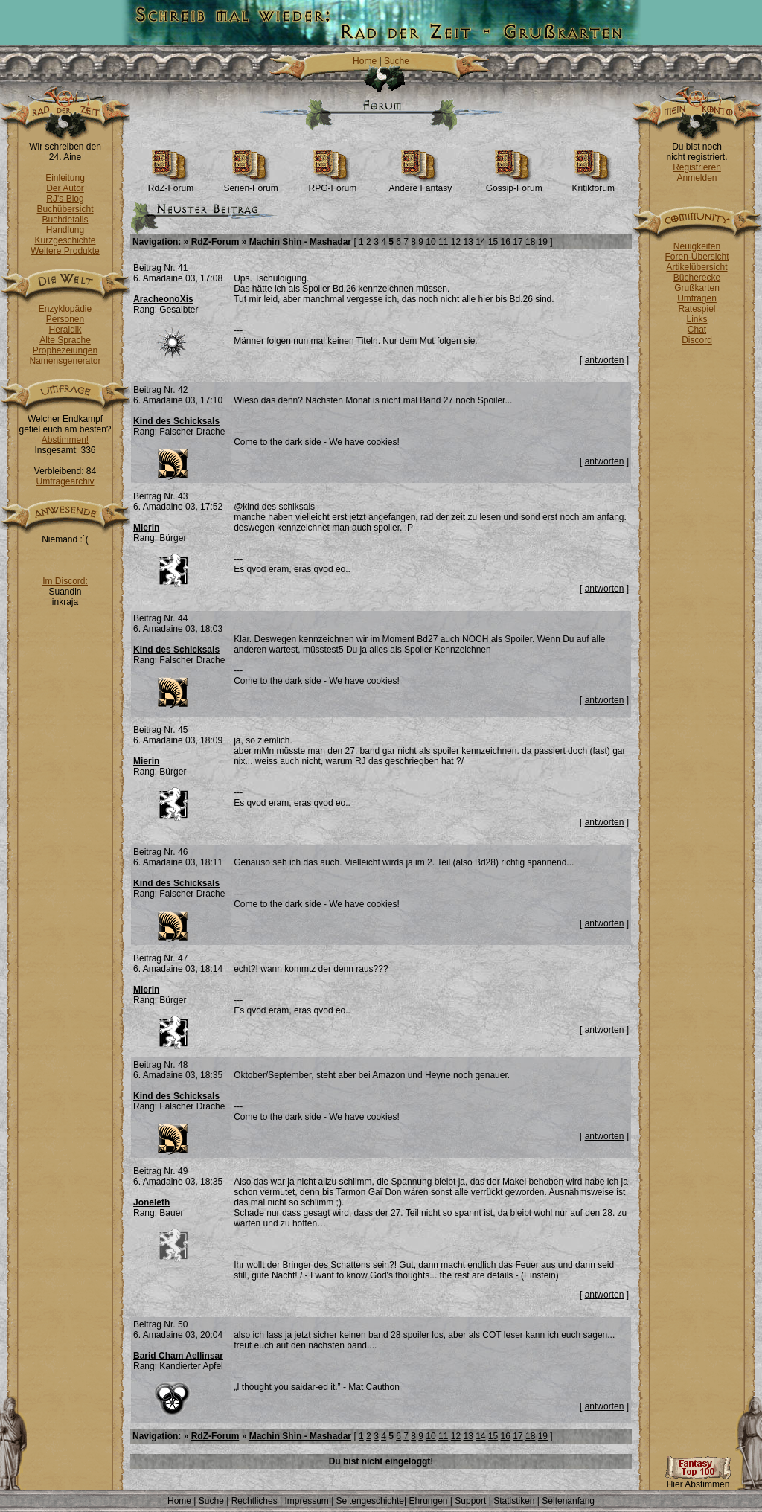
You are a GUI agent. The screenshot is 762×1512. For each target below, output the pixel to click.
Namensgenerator (64, 361)
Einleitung (65, 178)
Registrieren (697, 167)
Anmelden (696, 178)
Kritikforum (593, 184)
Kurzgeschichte (64, 240)
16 (505, 242)
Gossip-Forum (514, 184)
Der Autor (65, 188)
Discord (697, 340)
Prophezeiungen (65, 350)
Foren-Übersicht (697, 257)
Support (470, 1501)
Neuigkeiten (696, 246)
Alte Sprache (65, 340)
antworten (604, 360)
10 (430, 242)
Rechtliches (254, 1501)
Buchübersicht (64, 209)
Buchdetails (65, 219)
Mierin (146, 527)
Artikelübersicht (696, 267)
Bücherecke (696, 277)
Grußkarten (697, 288)
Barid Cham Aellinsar (178, 1356)
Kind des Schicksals (176, 421)
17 (517, 242)
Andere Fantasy (420, 184)
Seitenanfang (568, 1501)
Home (365, 61)
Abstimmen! (65, 440)
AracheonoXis (163, 299)
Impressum (306, 1501)
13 (468, 242)
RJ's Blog (64, 198)
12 (456, 242)
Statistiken (513, 1501)
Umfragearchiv (65, 481)
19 (543, 242)
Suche (396, 61)
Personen (65, 319)
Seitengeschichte (370, 1501)
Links (696, 319)
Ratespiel (696, 309)
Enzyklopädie (65, 309)
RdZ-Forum (170, 184)
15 (493, 242)
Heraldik (64, 329)
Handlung (65, 230)
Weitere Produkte (65, 251)
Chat (697, 329)
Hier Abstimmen (698, 1480)
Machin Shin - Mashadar (300, 242)
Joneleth (151, 1202)
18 (530, 242)
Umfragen (697, 298)
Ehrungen (428, 1501)
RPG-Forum (333, 184)
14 (480, 242)
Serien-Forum (250, 184)
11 (443, 242)
